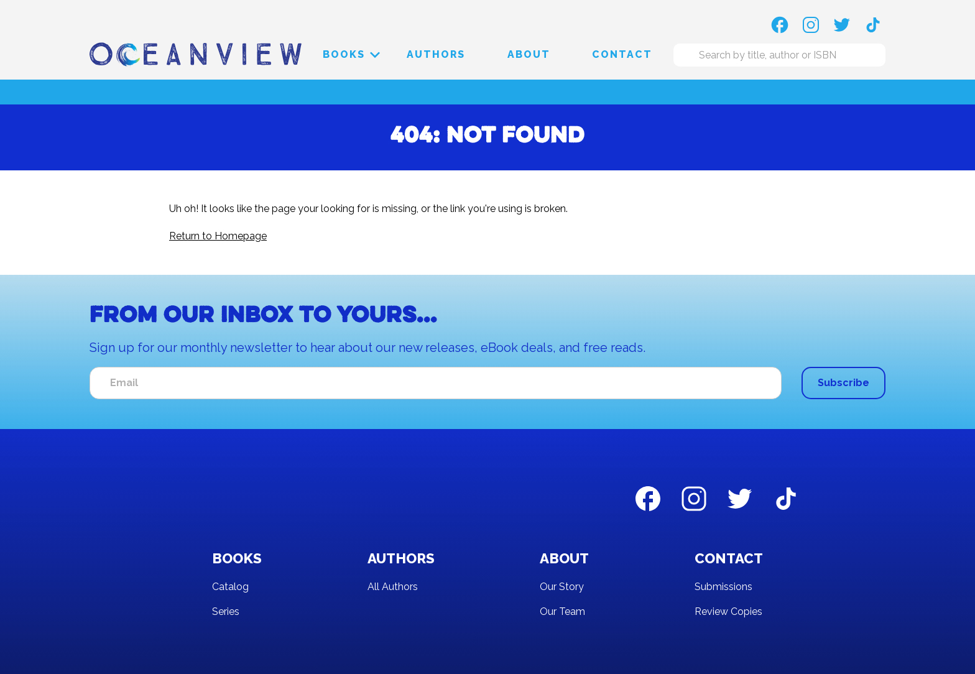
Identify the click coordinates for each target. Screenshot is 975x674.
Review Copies (728, 611)
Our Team (562, 611)
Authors (436, 54)
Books (344, 54)
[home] (196, 54)
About (528, 54)
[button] (344, 54)
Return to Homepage (218, 236)
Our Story (562, 587)
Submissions (723, 587)
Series (225, 611)
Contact (622, 54)
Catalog (230, 587)
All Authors (392, 587)
